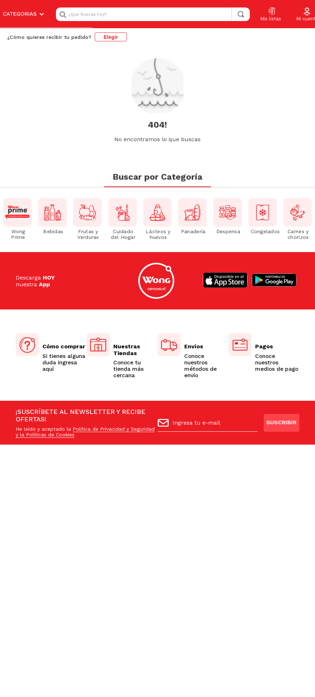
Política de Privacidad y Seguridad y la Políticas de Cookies (85, 433)
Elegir (111, 37)
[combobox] (153, 14)
